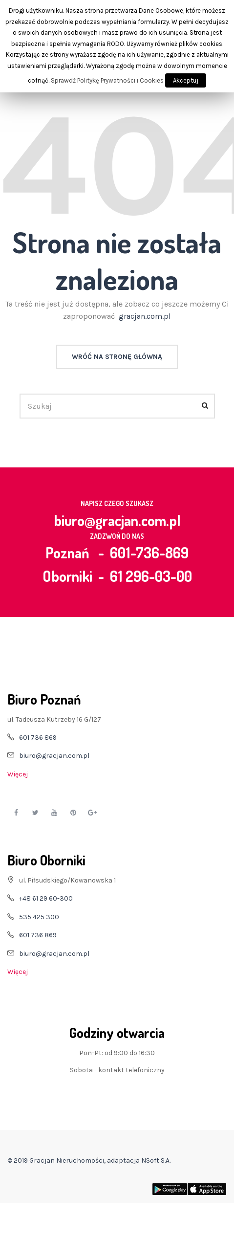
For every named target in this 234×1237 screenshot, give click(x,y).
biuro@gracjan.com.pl (117, 520)
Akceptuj (185, 80)
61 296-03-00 (151, 576)
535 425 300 (39, 917)
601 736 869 (38, 737)
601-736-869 (149, 552)
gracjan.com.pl (145, 316)
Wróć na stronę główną (117, 357)
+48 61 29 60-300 (46, 898)
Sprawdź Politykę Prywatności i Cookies (107, 80)
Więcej (17, 774)
